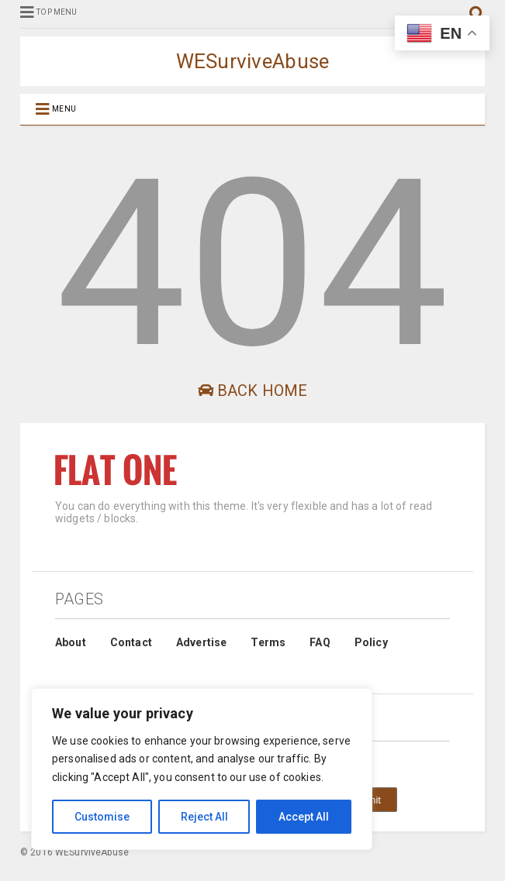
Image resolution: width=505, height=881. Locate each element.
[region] (201, 769)
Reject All (204, 816)
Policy (371, 642)
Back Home (253, 390)
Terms (268, 642)
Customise (102, 816)
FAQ (320, 642)
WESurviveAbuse (253, 61)
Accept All (303, 816)
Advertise (201, 642)
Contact (131, 642)
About (70, 642)
